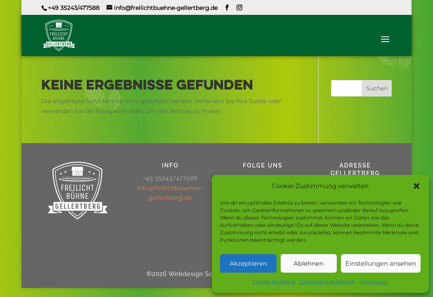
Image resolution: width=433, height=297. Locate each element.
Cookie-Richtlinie (274, 281)
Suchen (377, 88)
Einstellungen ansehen (380, 263)
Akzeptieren (248, 263)
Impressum (373, 281)
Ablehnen (308, 263)
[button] (416, 186)
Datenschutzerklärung (327, 281)
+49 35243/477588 (73, 8)
